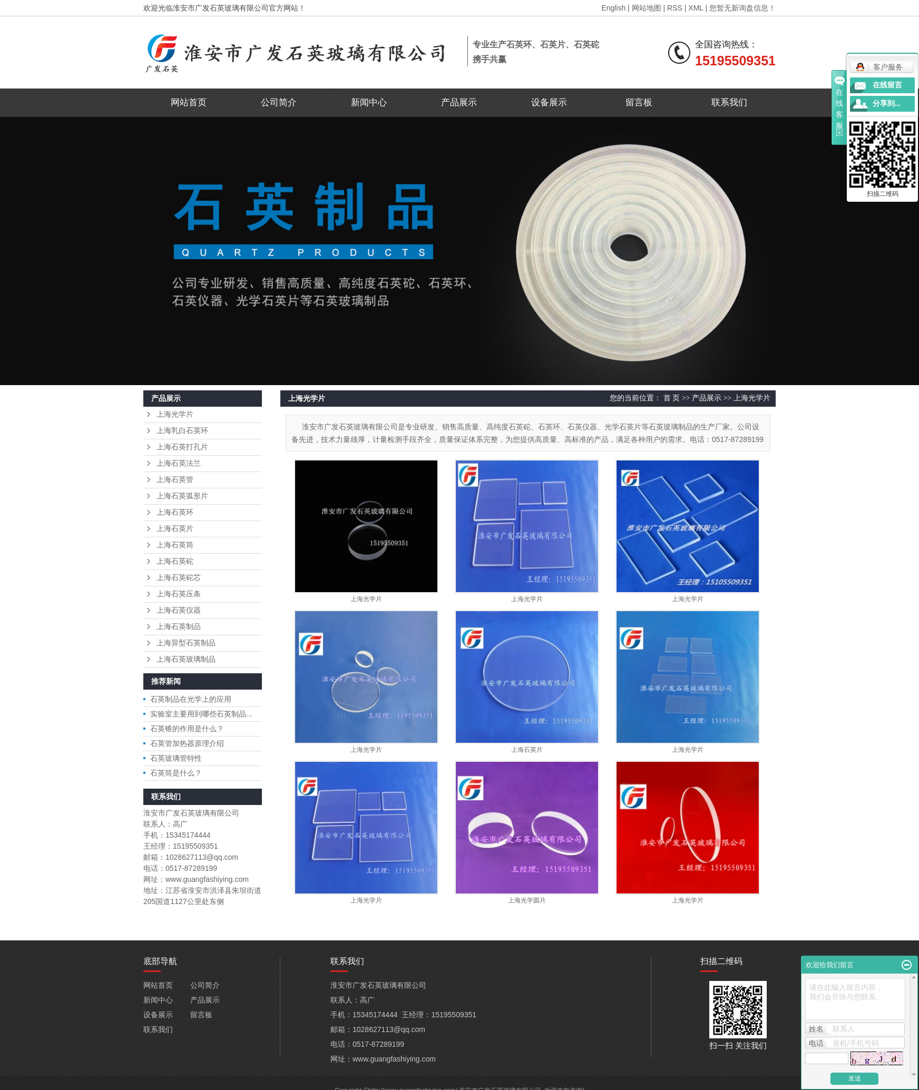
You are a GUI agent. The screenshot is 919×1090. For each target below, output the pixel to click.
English (613, 8)
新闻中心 (369, 102)
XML (695, 8)
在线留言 (887, 85)
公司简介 (279, 102)
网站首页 (189, 102)
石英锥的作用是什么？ (187, 728)
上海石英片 (175, 529)
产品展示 (459, 102)
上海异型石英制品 (186, 643)
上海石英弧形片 (182, 496)
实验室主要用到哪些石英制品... (201, 714)
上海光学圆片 (527, 900)
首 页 (671, 398)
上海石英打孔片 (182, 447)
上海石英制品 (179, 627)
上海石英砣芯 (179, 578)
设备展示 (549, 102)
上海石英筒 (175, 545)
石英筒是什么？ (176, 773)
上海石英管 (175, 480)
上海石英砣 (175, 561)
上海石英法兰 (179, 463)
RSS (674, 8)
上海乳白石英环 (182, 431)
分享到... (887, 103)
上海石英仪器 (179, 610)
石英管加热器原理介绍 (187, 743)
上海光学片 (175, 414)
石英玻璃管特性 (176, 758)
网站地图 (646, 8)
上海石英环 (175, 512)
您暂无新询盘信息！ (742, 8)
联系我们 (729, 102)
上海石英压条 (179, 594)
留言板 (638, 102)
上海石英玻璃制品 (186, 659)
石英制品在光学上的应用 (190, 699)
